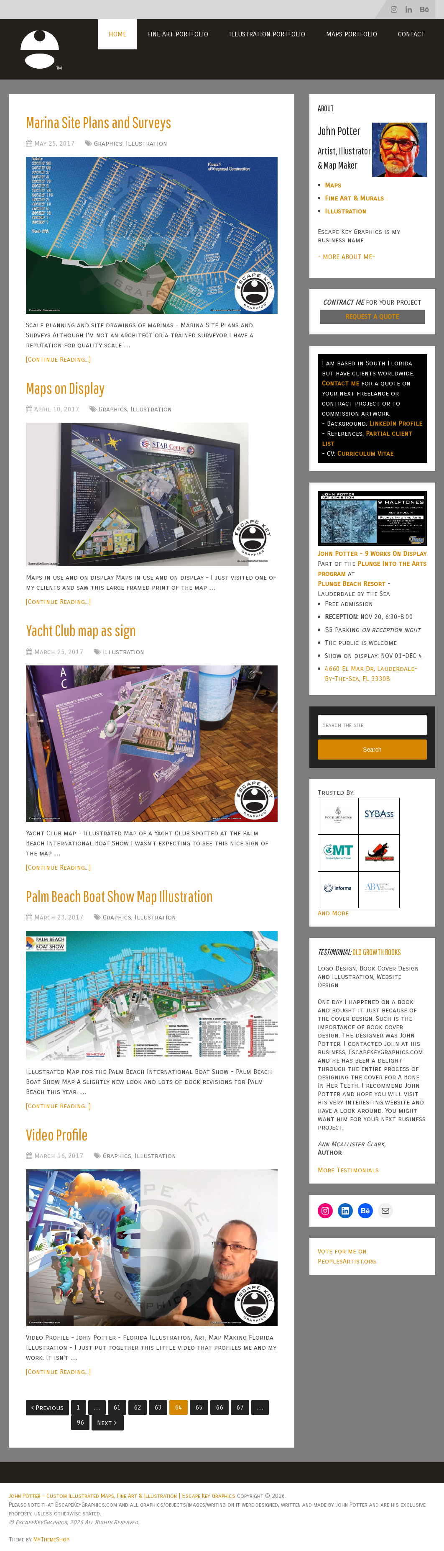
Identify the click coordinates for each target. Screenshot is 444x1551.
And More (333, 913)
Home (117, 34)
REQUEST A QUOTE (372, 317)
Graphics (108, 143)
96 (80, 1422)
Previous (47, 1408)
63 (158, 1407)
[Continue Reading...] (58, 359)
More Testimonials (348, 1170)
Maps (333, 185)
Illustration (146, 143)
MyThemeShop (51, 1539)
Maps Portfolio (351, 34)
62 (137, 1407)
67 (240, 1407)
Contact (411, 34)
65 (199, 1407)
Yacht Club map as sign (81, 630)
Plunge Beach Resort (351, 584)
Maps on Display (65, 388)
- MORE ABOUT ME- (346, 257)
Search (372, 749)
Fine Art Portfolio (177, 34)
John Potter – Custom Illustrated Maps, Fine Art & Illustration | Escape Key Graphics (122, 1496)
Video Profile (57, 1134)
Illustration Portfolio (267, 34)
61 (117, 1407)
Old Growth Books (376, 952)
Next (107, 1423)
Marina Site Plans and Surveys (98, 122)
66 (219, 1407)
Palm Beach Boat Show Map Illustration (119, 896)
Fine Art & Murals (354, 198)
